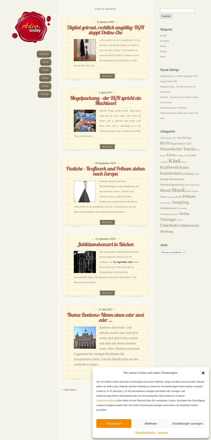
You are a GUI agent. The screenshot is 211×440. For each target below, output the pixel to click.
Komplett (44, 54)
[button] (203, 373)
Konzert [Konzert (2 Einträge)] (184, 162)
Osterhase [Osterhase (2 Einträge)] (171, 197)
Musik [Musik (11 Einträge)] (178, 190)
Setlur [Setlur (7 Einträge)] (184, 213)
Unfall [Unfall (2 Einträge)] (180, 220)
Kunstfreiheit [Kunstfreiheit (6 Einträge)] (170, 173)
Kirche (45, 86)
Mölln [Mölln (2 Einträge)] (188, 191)
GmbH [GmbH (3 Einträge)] (192, 155)
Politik (45, 70)
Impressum (162, 432)
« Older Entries (69, 389)
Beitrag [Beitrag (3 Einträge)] (187, 137)
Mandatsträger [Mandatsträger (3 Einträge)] (177, 179)
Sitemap (44, 94)
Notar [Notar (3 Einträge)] (163, 196)
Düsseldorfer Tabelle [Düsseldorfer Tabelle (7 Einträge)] (178, 149)
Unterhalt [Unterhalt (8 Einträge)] (168, 225)
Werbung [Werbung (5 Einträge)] (166, 231)
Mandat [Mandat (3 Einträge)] (164, 179)
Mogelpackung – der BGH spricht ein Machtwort (105, 100)
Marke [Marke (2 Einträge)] (187, 185)
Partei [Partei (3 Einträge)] (179, 196)
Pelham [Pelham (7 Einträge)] (189, 196)
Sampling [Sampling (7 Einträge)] (180, 202)
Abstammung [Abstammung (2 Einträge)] (165, 138)
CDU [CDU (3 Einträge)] (188, 143)
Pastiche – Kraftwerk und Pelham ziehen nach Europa (105, 171)
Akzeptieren (114, 423)
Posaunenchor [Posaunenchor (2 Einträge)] (166, 203)
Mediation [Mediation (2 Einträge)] (195, 185)
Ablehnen (150, 423)
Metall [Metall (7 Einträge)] (165, 190)
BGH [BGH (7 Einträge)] (164, 143)
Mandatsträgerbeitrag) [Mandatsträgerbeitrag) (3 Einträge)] (172, 184)
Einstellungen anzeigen (187, 423)
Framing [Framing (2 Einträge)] (179, 155)
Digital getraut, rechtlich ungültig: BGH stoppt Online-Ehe (105, 30)
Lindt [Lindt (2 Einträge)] (197, 174)
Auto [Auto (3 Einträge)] (180, 137)
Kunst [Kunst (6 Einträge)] (184, 167)
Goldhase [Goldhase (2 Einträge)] (164, 162)
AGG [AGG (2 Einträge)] (174, 138)
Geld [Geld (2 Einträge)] (186, 155)
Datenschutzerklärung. (106, 400)
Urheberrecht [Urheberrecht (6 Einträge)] (188, 225)
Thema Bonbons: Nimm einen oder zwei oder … (105, 317)
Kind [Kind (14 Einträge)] (174, 161)
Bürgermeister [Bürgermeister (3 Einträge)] (177, 143)
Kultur (45, 78)
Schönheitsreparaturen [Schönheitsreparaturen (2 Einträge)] (169, 214)
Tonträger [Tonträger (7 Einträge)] (168, 219)
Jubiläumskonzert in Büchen (105, 244)
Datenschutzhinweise (145, 432)
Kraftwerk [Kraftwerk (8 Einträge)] (169, 167)
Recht (45, 62)
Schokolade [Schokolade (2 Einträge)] (182, 208)
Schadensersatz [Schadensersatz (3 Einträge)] (168, 208)
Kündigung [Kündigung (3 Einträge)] (188, 173)
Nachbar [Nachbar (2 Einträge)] (194, 191)
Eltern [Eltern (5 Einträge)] (171, 155)
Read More (107, 76)
